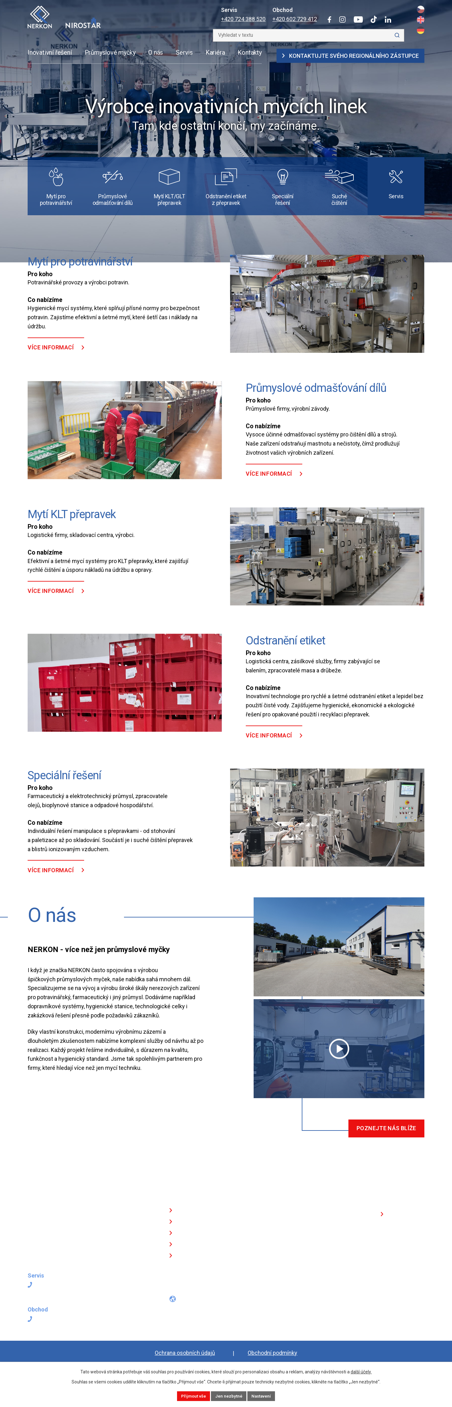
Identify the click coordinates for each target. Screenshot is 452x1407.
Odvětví (187, 1233)
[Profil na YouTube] (199, 1289)
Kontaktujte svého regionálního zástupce (350, 55)
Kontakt (187, 1267)
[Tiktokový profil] (215, 1289)
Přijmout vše (192, 1395)
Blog (183, 1255)
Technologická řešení (204, 1221)
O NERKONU (193, 1244)
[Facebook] (329, 19)
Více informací (51, 357)
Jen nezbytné (228, 1395)
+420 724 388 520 (243, 19)
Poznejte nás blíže (384, 1139)
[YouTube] (358, 19)
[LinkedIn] (388, 19)
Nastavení (262, 1395)
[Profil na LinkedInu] (229, 1289)
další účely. (361, 1371)
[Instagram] (342, 19)
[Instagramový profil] (184, 1289)
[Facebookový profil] (171, 1289)
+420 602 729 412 (294, 19)
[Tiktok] (374, 19)
